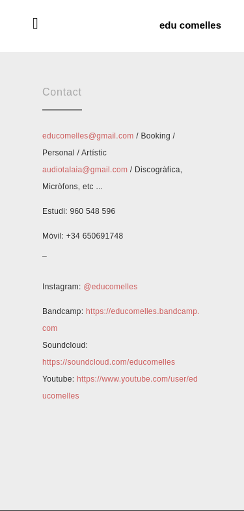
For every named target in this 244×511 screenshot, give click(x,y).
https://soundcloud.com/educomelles (108, 362)
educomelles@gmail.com (88, 135)
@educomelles (110, 286)
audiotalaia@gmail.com (85, 169)
